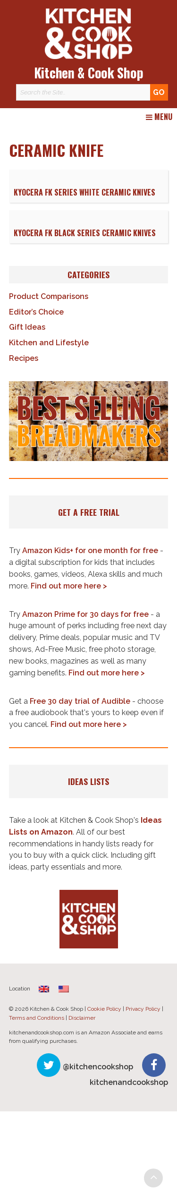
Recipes (23, 358)
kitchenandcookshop (129, 1082)
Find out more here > (69, 585)
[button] (89, 421)
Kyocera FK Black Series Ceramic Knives (85, 233)
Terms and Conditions (36, 1018)
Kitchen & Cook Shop (88, 72)
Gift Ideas (27, 327)
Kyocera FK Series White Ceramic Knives (84, 192)
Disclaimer (81, 1018)
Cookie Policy (104, 1009)
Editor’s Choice (36, 311)
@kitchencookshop (98, 1066)
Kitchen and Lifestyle (49, 342)
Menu (159, 117)
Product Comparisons (48, 296)
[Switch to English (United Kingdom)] (44, 988)
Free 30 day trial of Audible (80, 701)
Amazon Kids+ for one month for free (90, 550)
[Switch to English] (64, 988)
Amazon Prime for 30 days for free (85, 614)
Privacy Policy (143, 1009)
